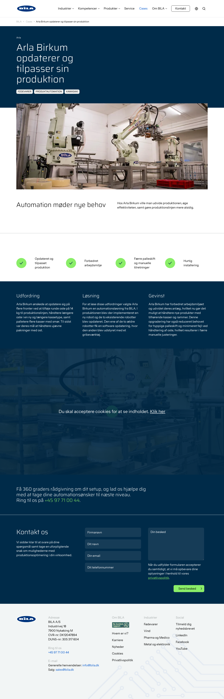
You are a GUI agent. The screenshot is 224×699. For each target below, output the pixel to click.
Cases (143, 8)
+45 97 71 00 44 (62, 500)
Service (129, 8)
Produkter (110, 8)
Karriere (117, 640)
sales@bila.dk (65, 669)
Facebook (182, 642)
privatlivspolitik (158, 578)
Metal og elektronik (157, 644)
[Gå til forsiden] (26, 8)
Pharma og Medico (157, 637)
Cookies (117, 653)
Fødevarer (151, 624)
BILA (19, 21)
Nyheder (118, 647)
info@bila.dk (90, 665)
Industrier (64, 8)
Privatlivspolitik (122, 660)
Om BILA (158, 8)
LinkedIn (181, 635)
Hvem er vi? (120, 633)
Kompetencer (87, 8)
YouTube (181, 648)
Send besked (187, 588)
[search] (204, 8)
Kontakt (180, 8)
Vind (147, 631)
